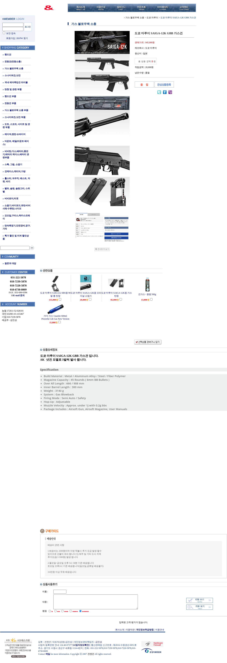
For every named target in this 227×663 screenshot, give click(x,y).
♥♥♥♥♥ (85, 614)
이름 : (45, 591)
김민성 (98, 644)
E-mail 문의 (18, 295)
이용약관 (130, 632)
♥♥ (58, 614)
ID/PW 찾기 (22, 38)
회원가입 (10, 38)
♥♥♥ (66, 614)
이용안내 (159, 632)
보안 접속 (11, 33)
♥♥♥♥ (75, 614)
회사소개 (119, 632)
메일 (48, 656)
